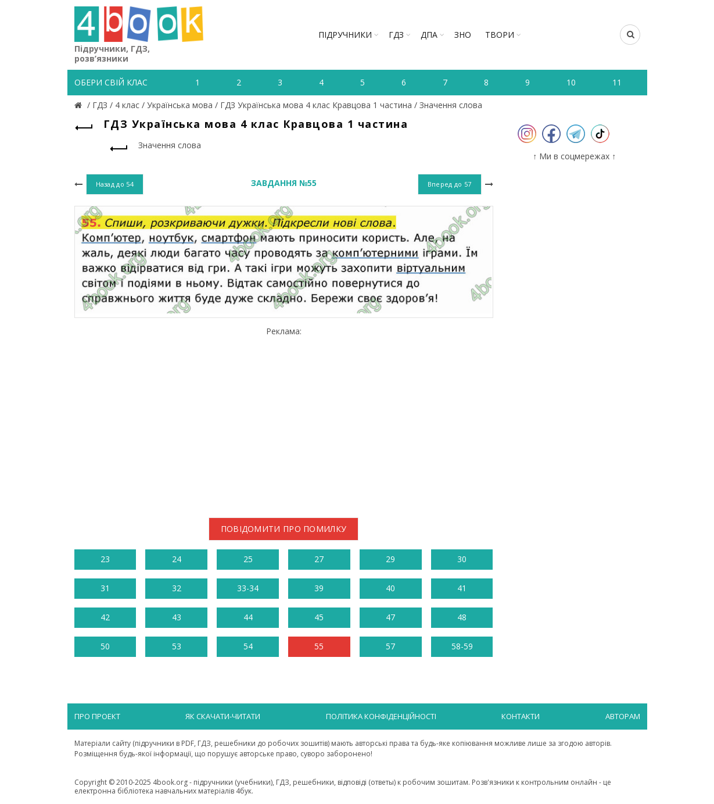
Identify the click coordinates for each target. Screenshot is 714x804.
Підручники (345, 34)
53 (176, 646)
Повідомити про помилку (284, 528)
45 (319, 617)
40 (390, 588)
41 (462, 588)
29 (390, 558)
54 (248, 646)
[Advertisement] (283, 418)
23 (105, 558)
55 (319, 646)
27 (319, 558)
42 (105, 617)
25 (248, 558)
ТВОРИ (499, 34)
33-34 (248, 588)
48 (462, 617)
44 (248, 617)
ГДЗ (396, 34)
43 (176, 617)
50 (105, 646)
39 (319, 588)
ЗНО (462, 34)
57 (390, 646)
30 (462, 558)
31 (105, 588)
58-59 (462, 646)
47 (390, 617)
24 (176, 558)
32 (176, 588)
